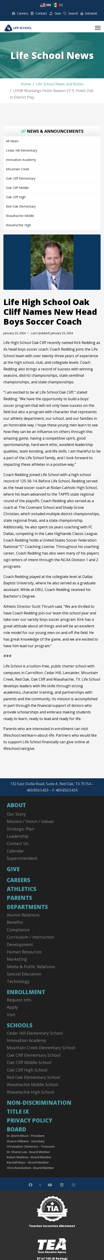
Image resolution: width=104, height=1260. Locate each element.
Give (55, 13)
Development (20, 944)
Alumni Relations (23, 915)
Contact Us (17, 843)
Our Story (16, 814)
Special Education (24, 974)
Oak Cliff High (16, 197)
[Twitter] (40, 1184)
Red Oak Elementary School (33, 1077)
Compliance (18, 929)
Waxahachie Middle (20, 216)
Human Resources (24, 952)
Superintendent (22, 858)
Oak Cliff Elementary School (33, 1055)
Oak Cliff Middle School (29, 1062)
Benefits (15, 922)
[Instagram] (73, 1184)
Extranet (88, 13)
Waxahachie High (18, 225)
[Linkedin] (61, 1184)
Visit (11, 1014)
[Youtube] (50, 1184)
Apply (12, 1007)
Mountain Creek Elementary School (41, 1047)
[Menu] (98, 28)
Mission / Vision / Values (30, 821)
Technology (18, 981)
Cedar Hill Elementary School (35, 1033)
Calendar (15, 851)
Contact (39, 13)
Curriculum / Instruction (30, 937)
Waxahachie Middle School (32, 1084)
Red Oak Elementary (21, 206)
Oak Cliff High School (27, 1070)
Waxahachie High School (30, 1092)
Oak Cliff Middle (17, 188)
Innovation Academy (21, 160)
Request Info (19, 1000)
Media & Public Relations (31, 966)
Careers (20, 13)
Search (70, 13)
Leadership (17, 836)
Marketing (17, 959)
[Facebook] (30, 1184)
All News (12, 141)
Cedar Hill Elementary (21, 150)
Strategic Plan (20, 829)
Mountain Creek (17, 169)
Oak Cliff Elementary (20, 178)
